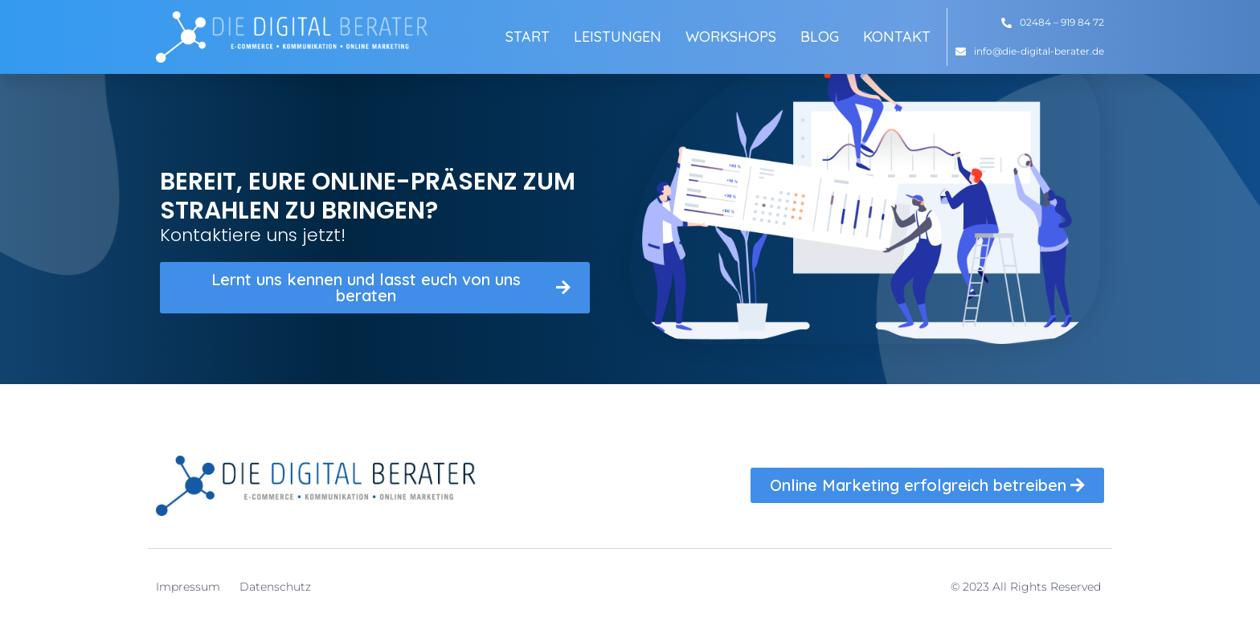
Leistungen (617, 36)
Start (527, 36)
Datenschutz (275, 586)
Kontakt (897, 36)
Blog (819, 36)
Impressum (188, 586)
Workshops (730, 36)
